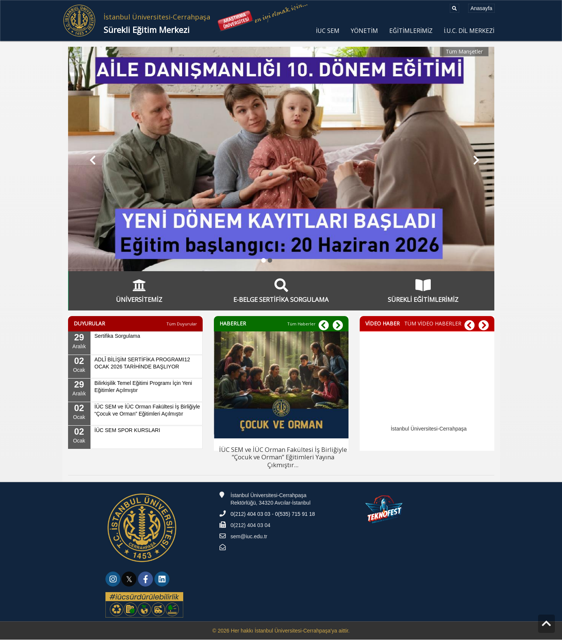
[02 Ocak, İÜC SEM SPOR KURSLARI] (135, 438)
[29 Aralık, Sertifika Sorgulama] (135, 343)
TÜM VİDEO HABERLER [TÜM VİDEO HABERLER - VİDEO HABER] (432, 324)
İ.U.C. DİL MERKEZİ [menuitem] (469, 31)
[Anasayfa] (481, 8)
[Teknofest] (384, 509)
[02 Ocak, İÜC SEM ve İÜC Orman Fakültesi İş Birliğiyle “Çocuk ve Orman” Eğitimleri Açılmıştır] (135, 414)
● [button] (264, 260)
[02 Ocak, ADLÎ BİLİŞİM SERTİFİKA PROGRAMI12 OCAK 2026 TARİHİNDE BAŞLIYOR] (135, 367)
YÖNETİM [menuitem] (364, 31)
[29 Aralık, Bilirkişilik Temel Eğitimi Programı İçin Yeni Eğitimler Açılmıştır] (135, 390)
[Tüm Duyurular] (181, 324)
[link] (113, 581)
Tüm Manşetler (464, 51)
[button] (89, 159)
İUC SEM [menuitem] (328, 31)
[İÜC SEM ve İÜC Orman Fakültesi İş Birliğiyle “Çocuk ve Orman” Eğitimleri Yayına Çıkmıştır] (281, 400)
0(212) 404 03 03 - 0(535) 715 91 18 (273, 515)
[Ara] (454, 8)
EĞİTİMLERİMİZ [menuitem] (411, 31)
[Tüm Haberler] (301, 324)
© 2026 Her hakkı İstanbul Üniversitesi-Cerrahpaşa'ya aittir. (281, 631)
